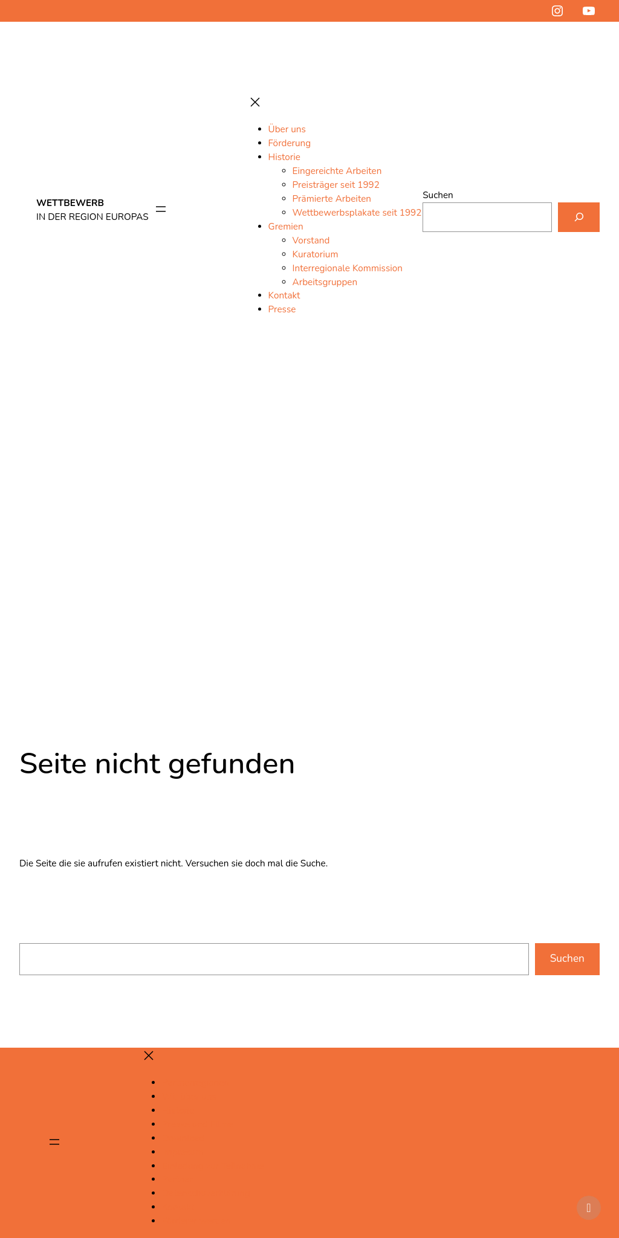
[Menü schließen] (255, 103)
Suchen (438, 195)
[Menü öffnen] (161, 210)
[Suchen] (579, 216)
